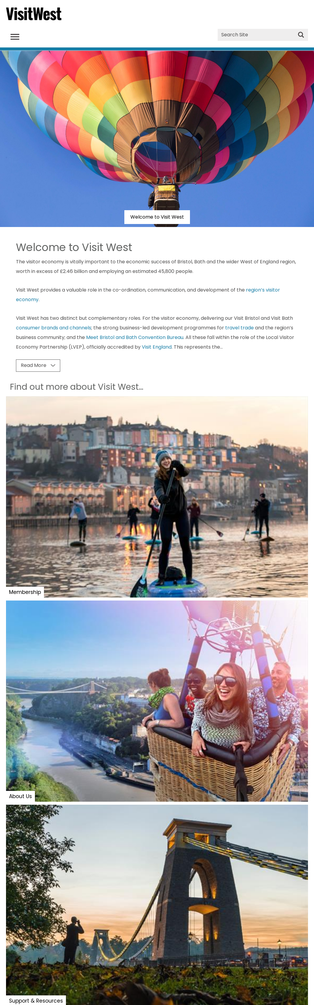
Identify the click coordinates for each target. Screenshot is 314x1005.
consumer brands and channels (53, 327)
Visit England (157, 347)
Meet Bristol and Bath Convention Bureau (134, 337)
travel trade (239, 327)
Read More (33, 365)
